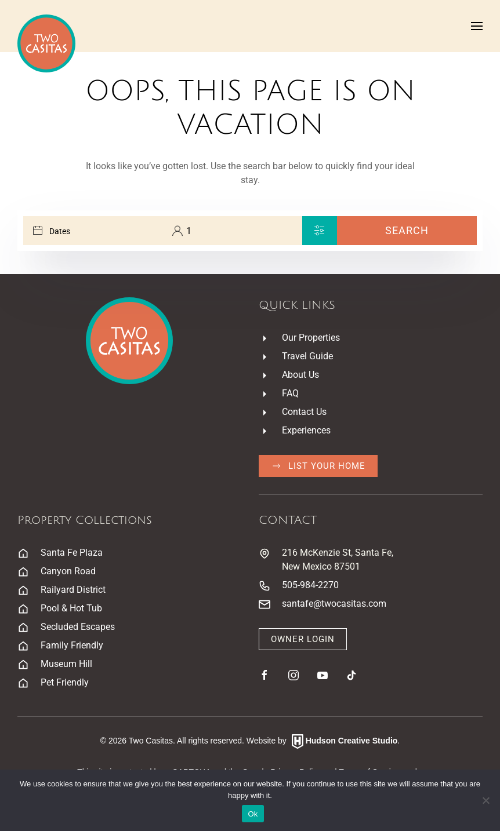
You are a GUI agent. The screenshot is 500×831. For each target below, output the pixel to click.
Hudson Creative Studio (352, 741)
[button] (477, 26)
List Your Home (318, 466)
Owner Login (303, 639)
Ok (253, 814)
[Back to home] (46, 43)
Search (407, 230)
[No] (485, 800)
